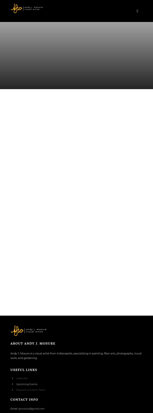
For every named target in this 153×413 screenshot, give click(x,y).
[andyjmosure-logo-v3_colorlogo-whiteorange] (27, 4)
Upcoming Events (26, 384)
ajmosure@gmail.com (31, 408)
